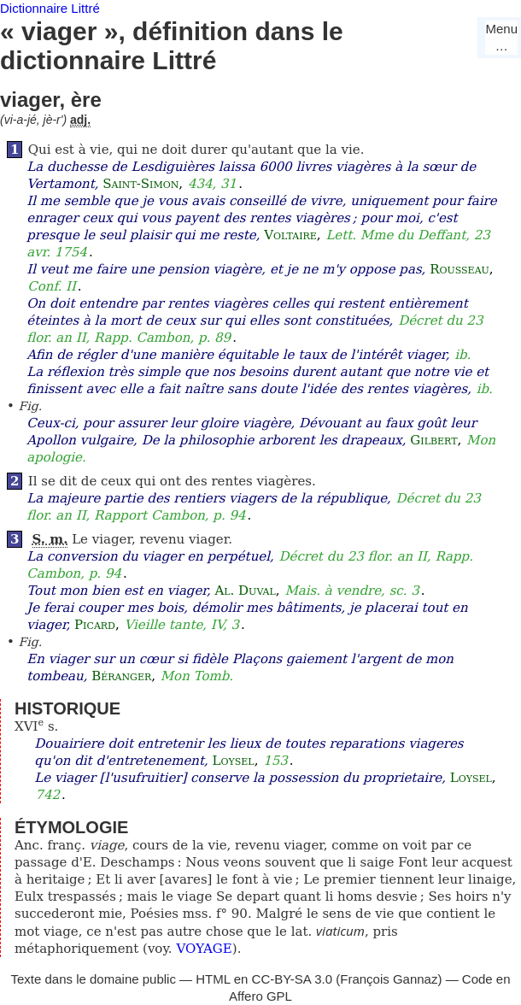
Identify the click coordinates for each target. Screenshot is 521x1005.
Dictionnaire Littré (50, 8)
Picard (94, 624)
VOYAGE (203, 948)
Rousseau (459, 269)
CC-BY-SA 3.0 (292, 979)
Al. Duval (244, 590)
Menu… (501, 37)
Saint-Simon (140, 183)
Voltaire (290, 235)
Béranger (121, 676)
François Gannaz (388, 979)
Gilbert (433, 440)
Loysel (234, 760)
